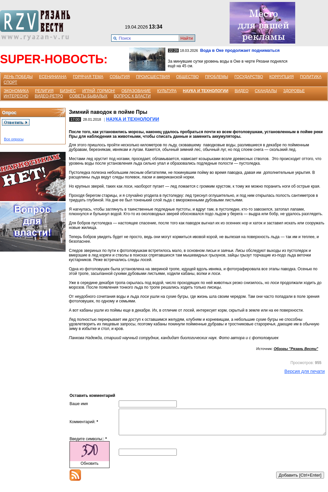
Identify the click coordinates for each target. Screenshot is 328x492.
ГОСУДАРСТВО (249, 76)
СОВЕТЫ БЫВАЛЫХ (89, 96)
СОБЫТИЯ (120, 76)
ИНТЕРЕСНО (16, 96)
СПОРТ (10, 82)
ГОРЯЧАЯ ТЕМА (88, 76)
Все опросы (14, 139)
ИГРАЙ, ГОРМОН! (98, 91)
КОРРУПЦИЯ (281, 76)
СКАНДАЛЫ (266, 91)
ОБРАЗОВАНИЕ (136, 91)
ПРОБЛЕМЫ (216, 76)
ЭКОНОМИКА (16, 91)
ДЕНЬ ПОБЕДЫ (18, 76)
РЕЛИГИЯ (44, 91)
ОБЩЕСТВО (187, 76)
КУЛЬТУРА (166, 91)
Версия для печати (304, 371)
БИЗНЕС (68, 91)
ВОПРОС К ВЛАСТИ (132, 96)
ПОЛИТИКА (310, 76)
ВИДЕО (241, 91)
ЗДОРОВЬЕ (294, 91)
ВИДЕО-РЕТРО (49, 96)
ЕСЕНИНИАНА (53, 76)
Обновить (89, 468)
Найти (186, 38)
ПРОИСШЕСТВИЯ (153, 76)
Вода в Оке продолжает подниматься (239, 50)
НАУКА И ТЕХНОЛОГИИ (205, 91)
